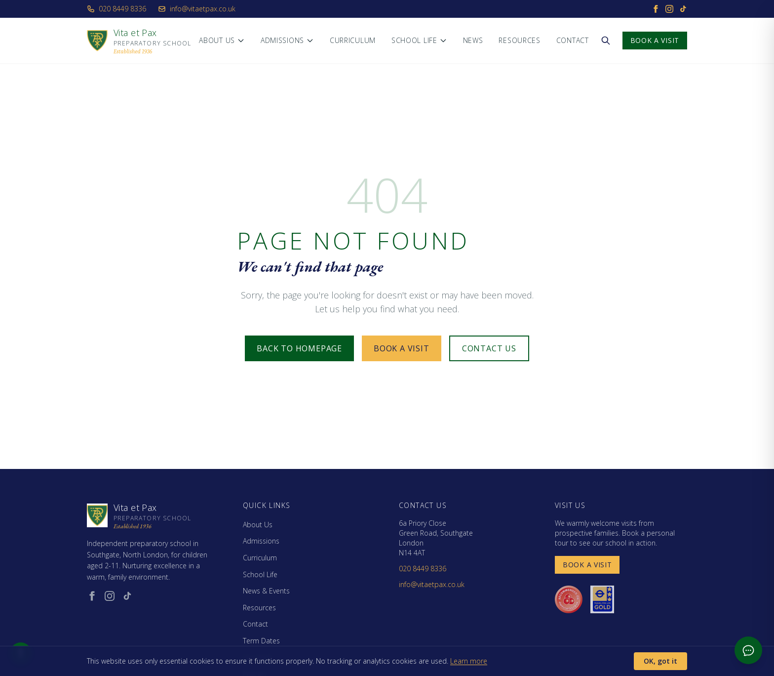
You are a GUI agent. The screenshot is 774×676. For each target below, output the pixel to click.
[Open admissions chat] (748, 650)
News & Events (266, 590)
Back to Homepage (299, 348)
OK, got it (660, 661)
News (473, 40)
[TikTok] (683, 9)
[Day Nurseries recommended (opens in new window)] (568, 599)
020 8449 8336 (116, 8)
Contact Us (489, 348)
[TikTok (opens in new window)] (127, 596)
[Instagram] (669, 9)
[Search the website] (606, 40)
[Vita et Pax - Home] (139, 40)
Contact (572, 40)
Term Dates (261, 640)
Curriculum (353, 40)
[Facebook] (655, 9)
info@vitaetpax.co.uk (196, 8)
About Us (222, 40)
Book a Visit (654, 40)
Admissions (287, 40)
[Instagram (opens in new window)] (110, 596)
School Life (419, 40)
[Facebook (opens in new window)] (92, 596)
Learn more (468, 661)
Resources (519, 40)
